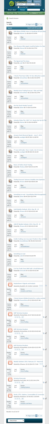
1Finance (22, 181)
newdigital (23, 137)
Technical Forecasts (20, 378)
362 (10, 387)
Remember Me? (23, 7)
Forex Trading (24, 322)
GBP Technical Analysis (21, 313)
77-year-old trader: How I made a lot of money (28, 150)
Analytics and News (26, 291)
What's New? (12, 10)
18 (10, 291)
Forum (22, 10)
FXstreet (22, 33)
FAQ (16, 13)
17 (22, 317)
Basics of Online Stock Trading (23, 165)
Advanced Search (37, 13)
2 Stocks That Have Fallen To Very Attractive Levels (29, 76)
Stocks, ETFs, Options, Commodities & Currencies (29, 394)
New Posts (10, 13)
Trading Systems (25, 387)
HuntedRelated (24, 241)
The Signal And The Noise (21, 61)
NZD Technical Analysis (21, 329)
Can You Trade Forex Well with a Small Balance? (28, 268)
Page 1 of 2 (31, 24)
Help (29, 1)
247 (10, 403)
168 (10, 322)
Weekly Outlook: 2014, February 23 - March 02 (28, 361)
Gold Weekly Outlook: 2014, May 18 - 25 (26, 209)
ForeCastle (23, 270)
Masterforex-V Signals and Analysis (24, 283)
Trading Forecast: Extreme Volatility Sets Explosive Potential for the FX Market (29, 180)
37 (22, 382)
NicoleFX (22, 286)
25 (22, 398)
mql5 (21, 63)
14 (22, 349)
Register (37, 1)
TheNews (22, 167)
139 (10, 354)
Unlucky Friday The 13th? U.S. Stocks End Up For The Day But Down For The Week (30, 121)
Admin (21, 107)
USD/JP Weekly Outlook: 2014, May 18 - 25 (27, 224)
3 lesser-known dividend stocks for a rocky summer (29, 298)
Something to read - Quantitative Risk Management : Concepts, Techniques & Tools (30, 195)
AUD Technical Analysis (21, 345)
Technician (23, 396)
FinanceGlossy (24, 300)
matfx (21, 256)
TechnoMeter (23, 78)
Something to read (19, 254)
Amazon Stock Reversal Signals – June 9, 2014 (28, 135)
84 (10, 338)
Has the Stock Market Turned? (23, 105)
